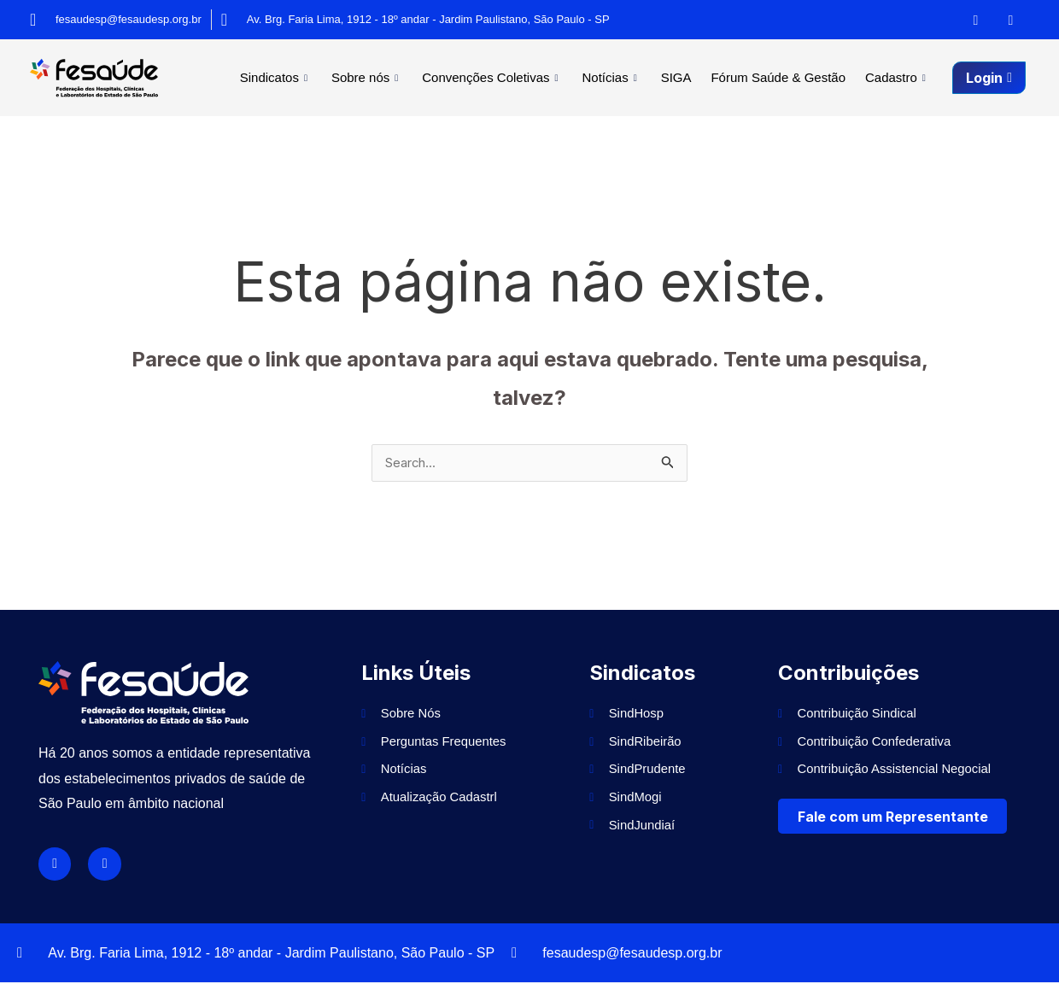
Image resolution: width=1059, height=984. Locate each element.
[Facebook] (976, 19)
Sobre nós (399, 77)
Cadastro (900, 77)
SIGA (691, 77)
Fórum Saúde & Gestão (787, 77)
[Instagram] (1011, 19)
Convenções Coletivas (518, 77)
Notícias (632, 77)
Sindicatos (314, 77)
